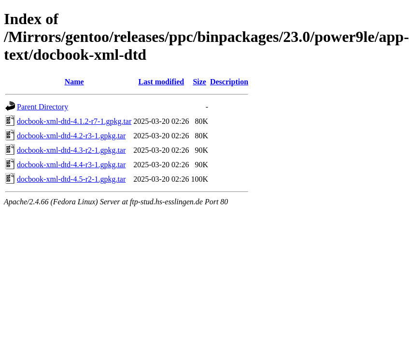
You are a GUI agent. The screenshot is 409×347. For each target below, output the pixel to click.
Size (199, 82)
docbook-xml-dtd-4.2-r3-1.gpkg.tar (71, 136)
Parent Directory (42, 107)
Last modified (161, 82)
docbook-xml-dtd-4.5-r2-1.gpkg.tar (71, 179)
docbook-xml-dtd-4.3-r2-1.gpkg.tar (71, 150)
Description (229, 82)
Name (74, 82)
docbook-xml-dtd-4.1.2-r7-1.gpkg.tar (74, 121)
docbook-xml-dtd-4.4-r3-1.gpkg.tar (71, 164)
